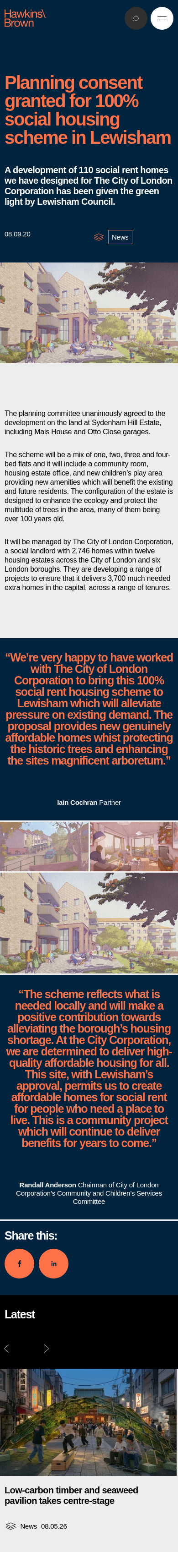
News (120, 237)
